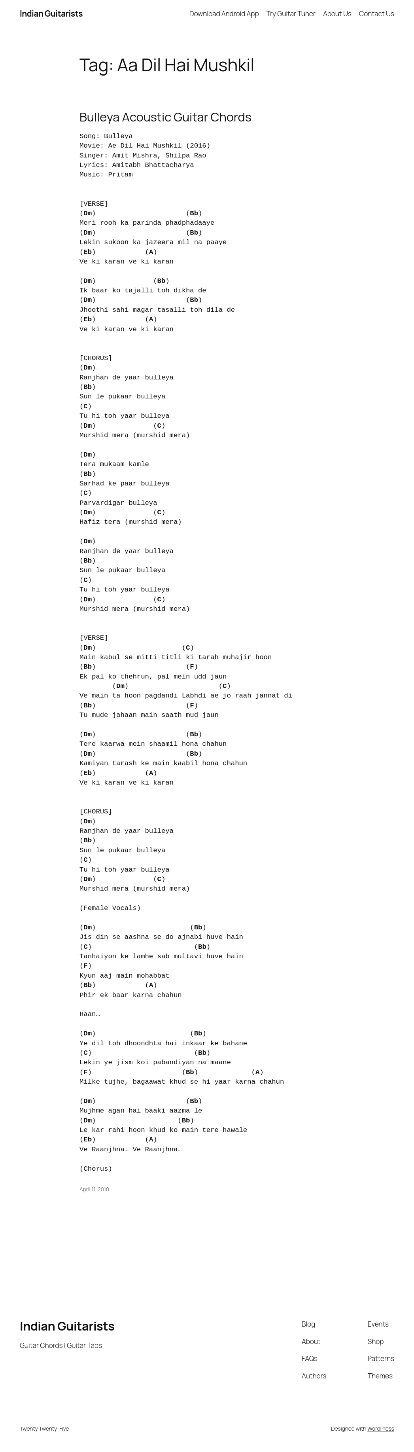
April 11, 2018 (94, 1189)
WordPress (380, 1428)
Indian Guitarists (67, 1325)
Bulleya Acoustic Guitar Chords (165, 117)
